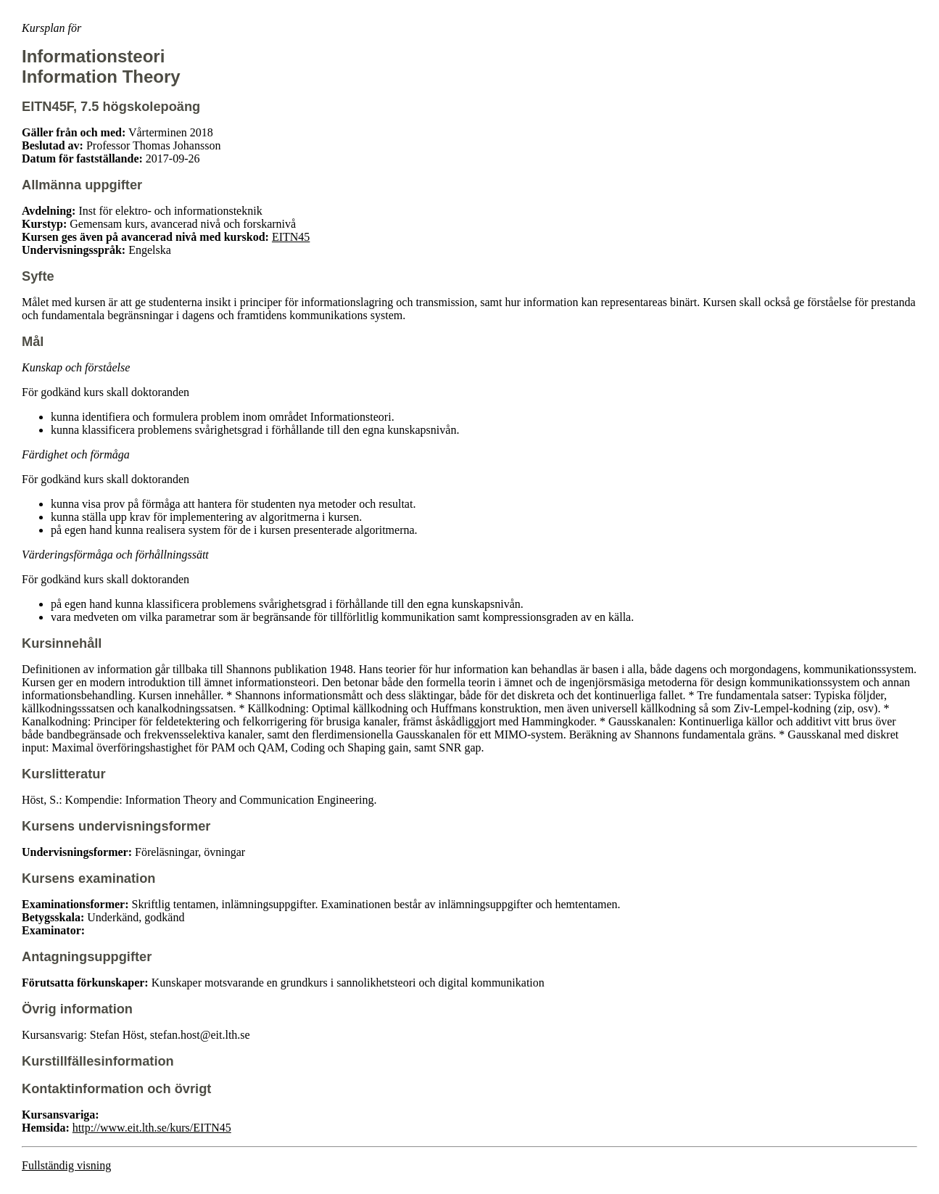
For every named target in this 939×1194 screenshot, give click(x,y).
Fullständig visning (66, 1165)
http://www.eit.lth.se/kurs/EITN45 (152, 1127)
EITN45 (291, 237)
